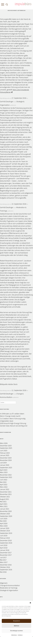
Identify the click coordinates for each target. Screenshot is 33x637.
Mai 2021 (3, 501)
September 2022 (6, 477)
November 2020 (6, 511)
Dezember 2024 (6, 458)
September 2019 (6, 533)
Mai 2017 (3, 560)
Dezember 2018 (6, 540)
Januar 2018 (4, 550)
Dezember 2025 (6, 445)
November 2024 (6, 460)
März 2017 (3, 562)
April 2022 (3, 484)
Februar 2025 (5, 453)
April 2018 (3, 548)
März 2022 (3, 487)
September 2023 (6, 467)
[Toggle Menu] (2, 5)
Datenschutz (14, 634)
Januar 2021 (4, 509)
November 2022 (6, 475)
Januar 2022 (4, 489)
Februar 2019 (5, 538)
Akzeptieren (16, 621)
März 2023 (3, 472)
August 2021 (4, 499)
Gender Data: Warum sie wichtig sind (13, 426)
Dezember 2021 (6, 492)
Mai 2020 (3, 521)
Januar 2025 (4, 455)
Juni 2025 (3, 450)
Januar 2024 (4, 465)
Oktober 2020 (5, 513)
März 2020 (3, 526)
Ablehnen (16, 626)
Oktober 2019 (5, 530)
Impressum (20, 634)
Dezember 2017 (6, 552)
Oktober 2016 (5, 567)
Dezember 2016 (6, 565)
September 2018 (6, 543)
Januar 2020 (4, 528)
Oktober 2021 (5, 496)
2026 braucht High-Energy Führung (13, 423)
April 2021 (3, 504)
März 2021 (3, 506)
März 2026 (3, 443)
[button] (30, 603)
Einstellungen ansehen (16, 630)
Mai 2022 (3, 482)
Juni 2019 (3, 535)
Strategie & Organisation (9, 590)
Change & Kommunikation (10, 585)
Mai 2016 (3, 572)
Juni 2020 (3, 518)
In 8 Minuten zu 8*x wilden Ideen (12, 413)
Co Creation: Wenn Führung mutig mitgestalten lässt (12, 419)
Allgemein (3, 583)
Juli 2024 (3, 462)
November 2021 (6, 494)
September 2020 (6, 516)
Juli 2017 (3, 557)
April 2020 (3, 523)
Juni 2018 (3, 545)
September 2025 (6, 448)
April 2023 (3, 470)
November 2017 (6, 555)
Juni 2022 (3, 479)
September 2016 (6, 569)
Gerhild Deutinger (6, 101)
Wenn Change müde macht (10, 416)
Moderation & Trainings (8, 588)
